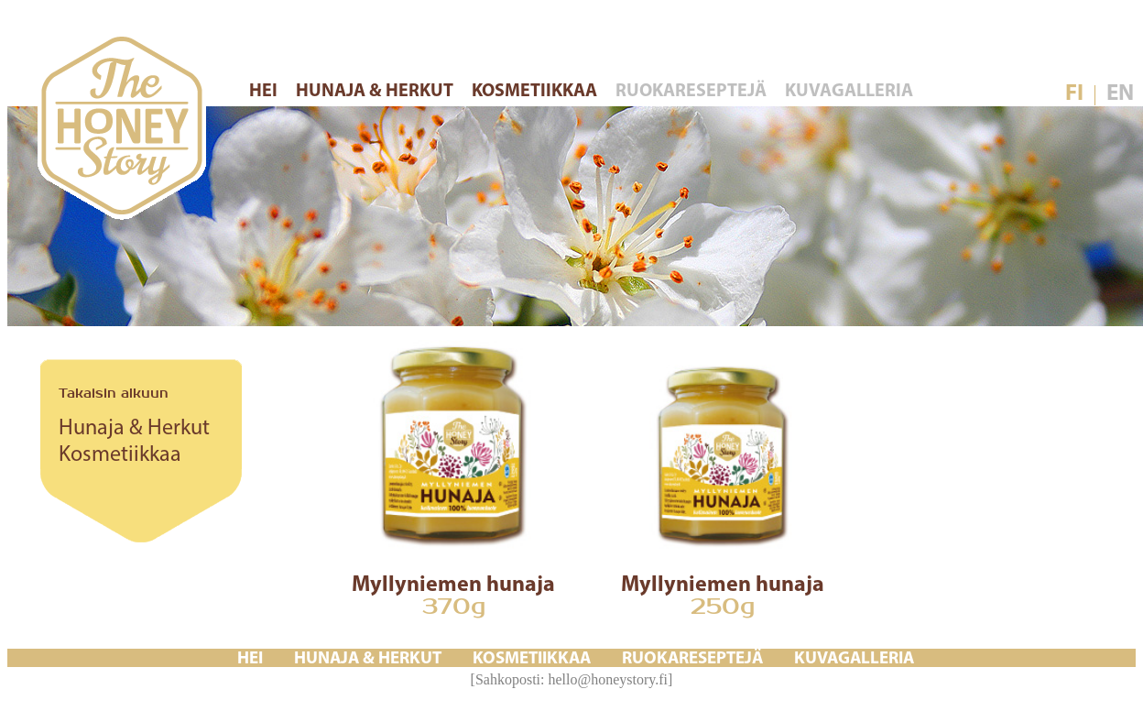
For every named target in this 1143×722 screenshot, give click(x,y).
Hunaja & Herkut (134, 429)
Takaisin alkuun (114, 393)
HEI (265, 91)
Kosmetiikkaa (120, 455)
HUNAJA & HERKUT (376, 91)
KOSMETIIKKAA (536, 91)
